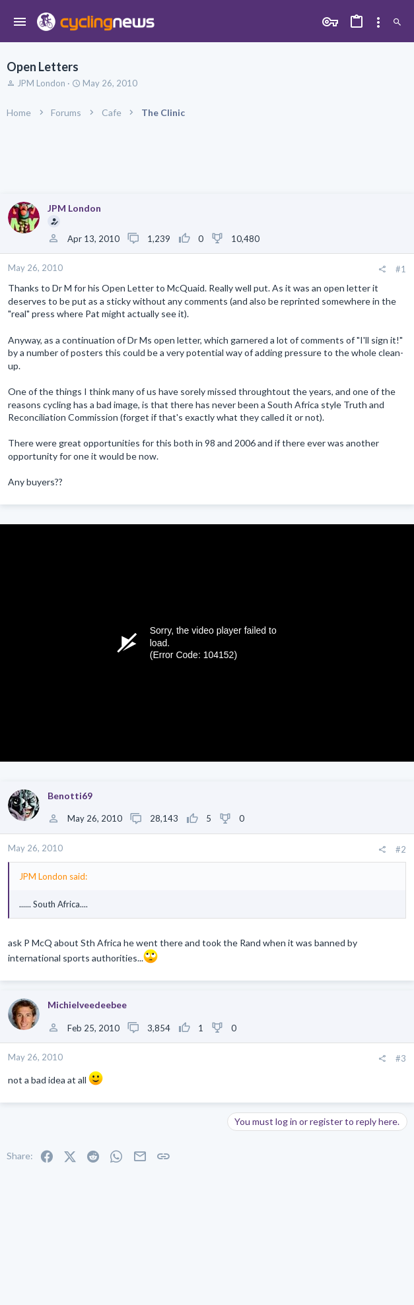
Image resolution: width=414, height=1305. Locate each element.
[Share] (382, 269)
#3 (401, 1058)
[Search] (397, 22)
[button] (20, 22)
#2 (401, 849)
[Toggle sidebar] (378, 22)
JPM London (41, 83)
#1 (401, 269)
